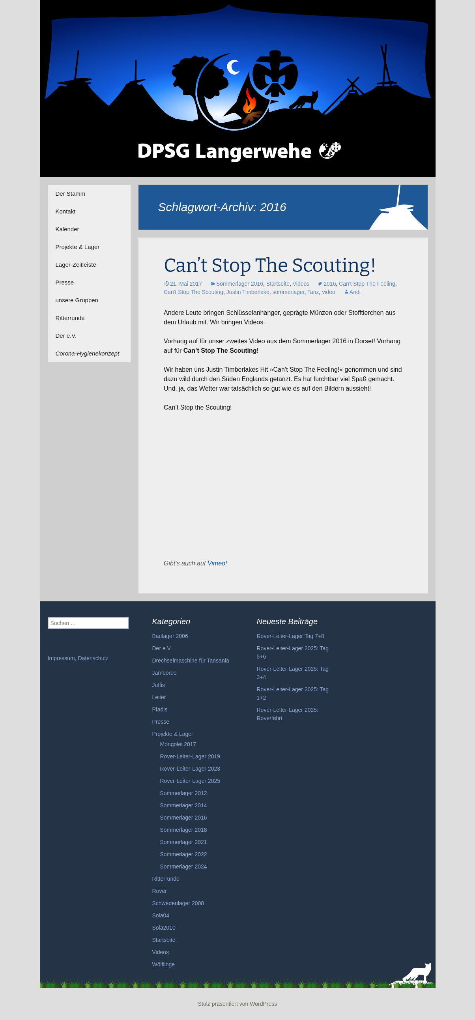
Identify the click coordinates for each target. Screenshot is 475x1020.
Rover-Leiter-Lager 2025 (190, 781)
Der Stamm (71, 193)
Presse (65, 282)
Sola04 (161, 915)
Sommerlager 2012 (183, 793)
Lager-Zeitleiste (76, 264)
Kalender (67, 229)
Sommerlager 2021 (183, 842)
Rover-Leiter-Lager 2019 (190, 756)
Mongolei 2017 (178, 744)
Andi (355, 292)
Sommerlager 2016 (239, 284)
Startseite (278, 284)
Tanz (313, 292)
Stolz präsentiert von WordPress (237, 1004)
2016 (330, 284)
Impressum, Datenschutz (78, 658)
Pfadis (160, 709)
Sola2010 (164, 928)
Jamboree (164, 673)
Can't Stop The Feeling (367, 284)
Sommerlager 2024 (183, 866)
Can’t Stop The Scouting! (270, 265)
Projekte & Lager (78, 246)
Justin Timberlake (247, 292)
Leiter (159, 697)
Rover (159, 891)
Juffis (158, 685)
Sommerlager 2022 (183, 854)
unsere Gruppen (77, 300)
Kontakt (66, 211)
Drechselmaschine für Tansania (190, 660)
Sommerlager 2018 (183, 830)
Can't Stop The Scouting (193, 292)
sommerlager (289, 292)
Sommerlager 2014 (183, 805)
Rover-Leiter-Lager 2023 (190, 768)
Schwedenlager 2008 (178, 903)
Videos (301, 284)
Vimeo (216, 563)
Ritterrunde (70, 317)
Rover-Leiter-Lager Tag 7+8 (290, 636)
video (328, 292)
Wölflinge (163, 964)
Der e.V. (66, 335)
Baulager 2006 (170, 636)
